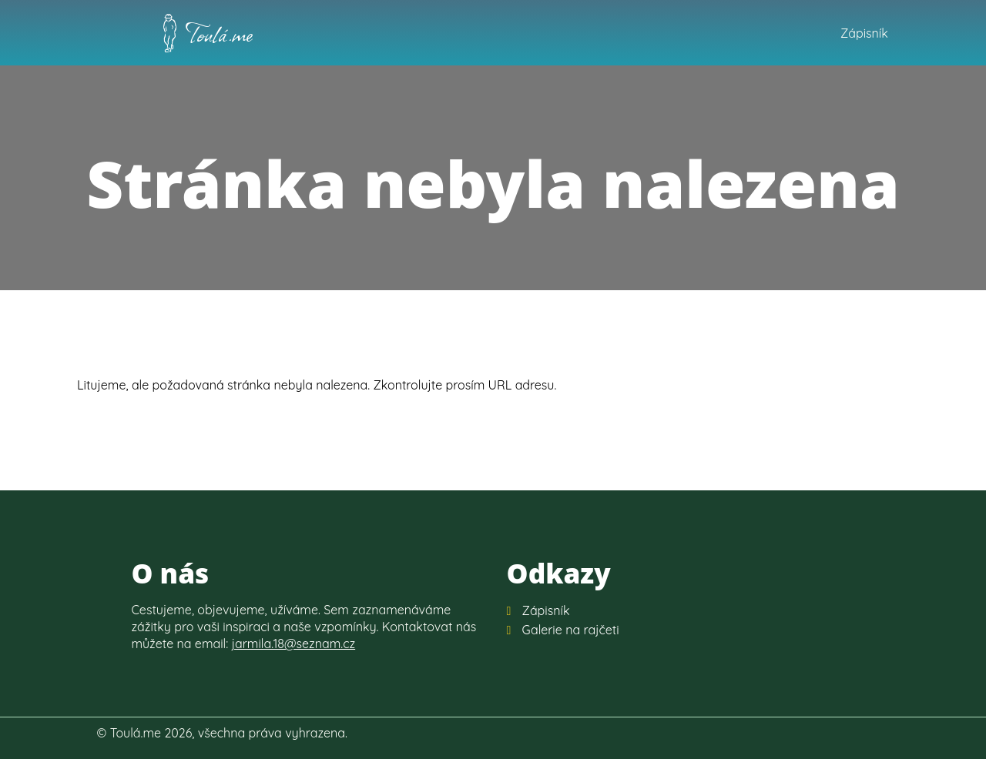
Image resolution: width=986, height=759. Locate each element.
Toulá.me (219, 33)
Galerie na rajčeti (570, 629)
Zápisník (864, 33)
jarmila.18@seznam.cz (294, 643)
